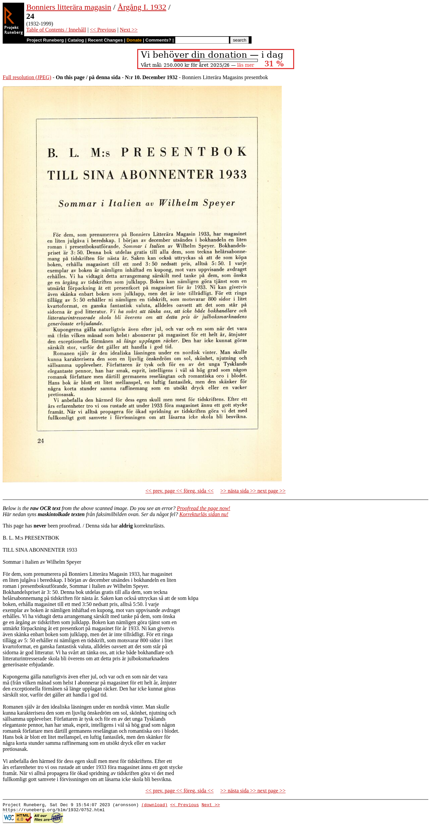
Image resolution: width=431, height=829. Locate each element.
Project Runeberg (45, 40)
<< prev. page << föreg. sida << (180, 491)
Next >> (129, 30)
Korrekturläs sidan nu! (203, 514)
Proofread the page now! (203, 508)
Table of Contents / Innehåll (56, 30)
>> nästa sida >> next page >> (253, 491)
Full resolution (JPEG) (27, 77)
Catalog (76, 40)
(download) (154, 806)
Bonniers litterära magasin (68, 7)
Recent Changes (105, 40)
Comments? (158, 40)
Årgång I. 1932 (141, 7)
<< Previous (103, 30)
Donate (134, 40)
